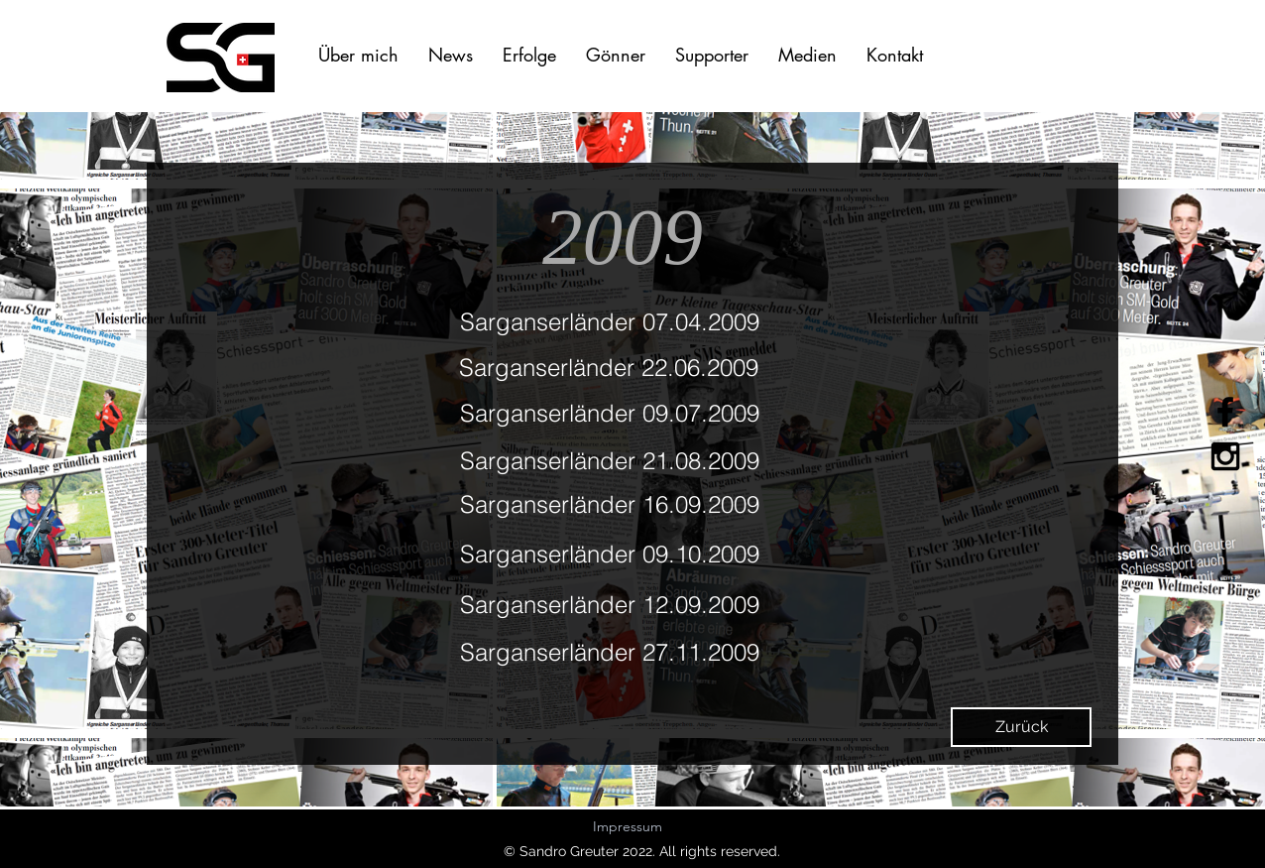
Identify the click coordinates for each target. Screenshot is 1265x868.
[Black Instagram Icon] (1225, 456)
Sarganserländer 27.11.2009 (609, 652)
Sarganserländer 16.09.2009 (609, 504)
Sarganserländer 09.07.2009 (609, 413)
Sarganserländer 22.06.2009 (608, 367)
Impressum (627, 826)
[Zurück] (1021, 727)
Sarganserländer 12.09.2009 (609, 604)
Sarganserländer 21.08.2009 (609, 460)
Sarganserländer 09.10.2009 (609, 554)
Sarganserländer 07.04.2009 (609, 322)
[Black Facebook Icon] (1225, 412)
